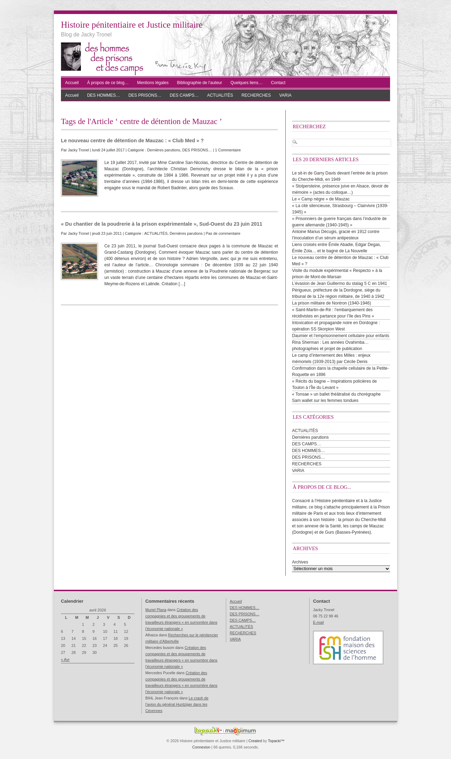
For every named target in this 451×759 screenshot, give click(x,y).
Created (255, 741)
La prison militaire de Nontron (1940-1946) (331, 303)
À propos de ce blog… (108, 82)
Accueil (72, 82)
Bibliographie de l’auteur (199, 82)
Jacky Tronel (78, 150)
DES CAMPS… (184, 95)
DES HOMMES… (103, 95)
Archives (300, 562)
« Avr (65, 659)
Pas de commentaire (223, 233)
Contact (278, 82)
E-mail (318, 622)
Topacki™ (276, 741)
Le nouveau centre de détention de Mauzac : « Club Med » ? (132, 140)
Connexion (201, 747)
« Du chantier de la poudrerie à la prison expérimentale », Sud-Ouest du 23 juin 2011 (161, 224)
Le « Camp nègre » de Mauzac (321, 199)
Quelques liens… (246, 82)
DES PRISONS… (145, 95)
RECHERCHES (256, 95)
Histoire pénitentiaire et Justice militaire (132, 24)
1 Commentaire (228, 150)
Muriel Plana (155, 610)
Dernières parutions (163, 150)
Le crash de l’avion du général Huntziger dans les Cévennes (176, 704)
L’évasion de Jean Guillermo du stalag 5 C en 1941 (339, 283)
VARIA (285, 95)
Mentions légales (152, 82)
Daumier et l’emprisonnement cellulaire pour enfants (340, 335)
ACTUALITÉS (220, 95)
